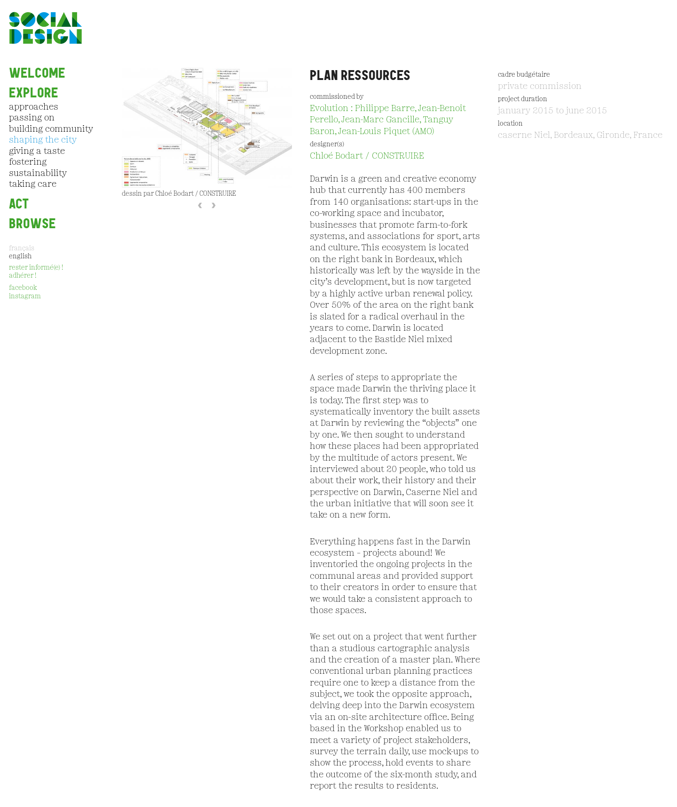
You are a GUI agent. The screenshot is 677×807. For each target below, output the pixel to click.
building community (51, 129)
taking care (32, 184)
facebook (23, 288)
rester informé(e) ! (36, 268)
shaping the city (43, 140)
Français (21, 249)
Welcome (37, 73)
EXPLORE (33, 93)
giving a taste (37, 151)
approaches (33, 107)
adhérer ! (22, 276)
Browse (32, 223)
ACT (19, 204)
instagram (25, 297)
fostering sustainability (38, 167)
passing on (32, 118)
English (20, 257)
